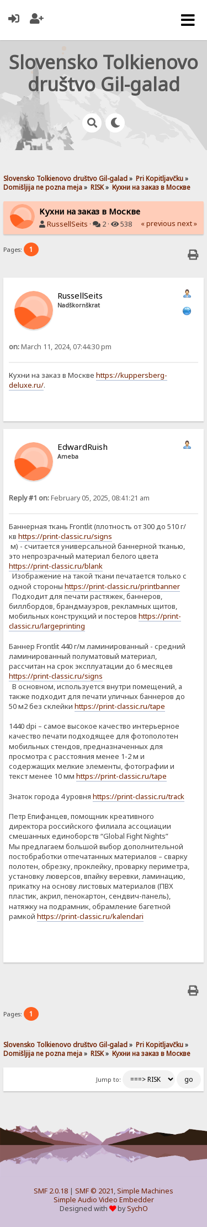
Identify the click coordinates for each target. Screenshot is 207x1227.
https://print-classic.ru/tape (120, 706)
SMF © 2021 (94, 1191)
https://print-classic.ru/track (138, 796)
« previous (158, 223)
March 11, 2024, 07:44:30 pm (60, 346)
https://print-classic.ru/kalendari (90, 916)
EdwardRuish (82, 446)
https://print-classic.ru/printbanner (122, 586)
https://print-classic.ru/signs (65, 536)
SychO (137, 1208)
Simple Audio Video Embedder (104, 1199)
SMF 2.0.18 (51, 1191)
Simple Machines (145, 1191)
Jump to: (108, 1079)
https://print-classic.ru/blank (56, 566)
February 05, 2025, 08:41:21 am (79, 498)
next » (187, 223)
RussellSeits (67, 224)
